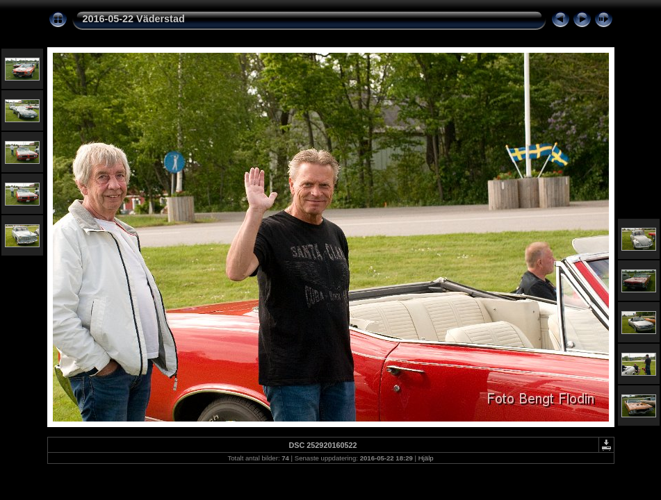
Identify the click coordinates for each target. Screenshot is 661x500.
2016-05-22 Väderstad (134, 18)
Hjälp (426, 458)
